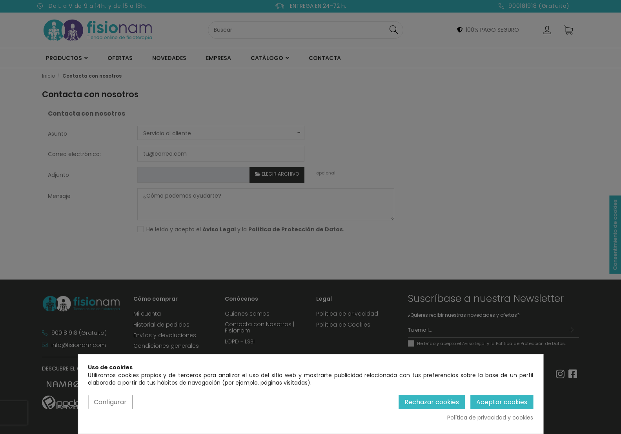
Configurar (110, 402)
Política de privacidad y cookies (490, 417)
